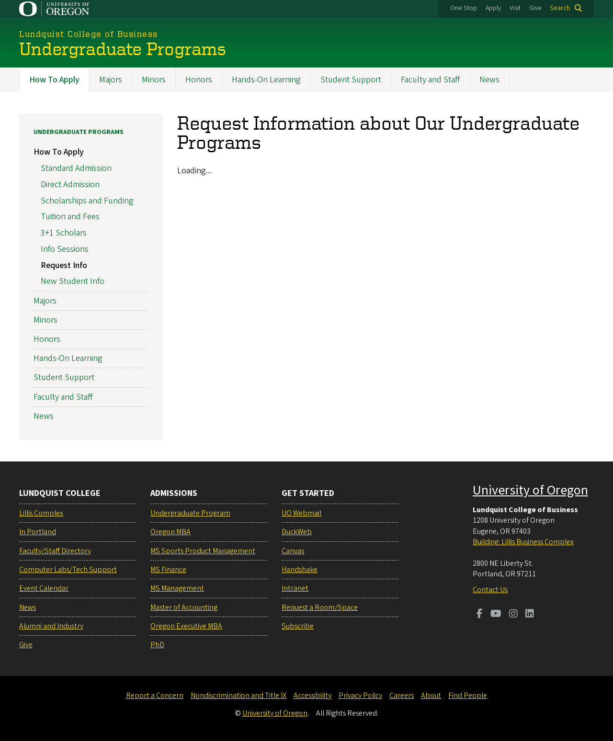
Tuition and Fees (70, 217)
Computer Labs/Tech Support (68, 569)
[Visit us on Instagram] (513, 614)
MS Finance (168, 569)
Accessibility (312, 695)
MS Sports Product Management (202, 551)
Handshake (300, 569)
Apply (493, 8)
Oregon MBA (170, 532)
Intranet (295, 588)
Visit (515, 8)
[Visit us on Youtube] (496, 614)
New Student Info (72, 281)
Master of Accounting (183, 607)
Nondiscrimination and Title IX (238, 695)
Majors (110, 80)
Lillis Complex (41, 513)
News (489, 80)
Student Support (350, 80)
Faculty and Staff (430, 80)
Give (535, 8)
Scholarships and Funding (87, 200)
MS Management (177, 588)
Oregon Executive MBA (186, 626)
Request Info (64, 265)
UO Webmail (301, 513)
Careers (401, 695)
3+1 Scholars (64, 233)
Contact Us (490, 589)
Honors (198, 80)
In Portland (37, 532)
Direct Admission (70, 184)
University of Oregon (530, 490)
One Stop (463, 8)
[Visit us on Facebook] (480, 614)
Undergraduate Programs (79, 132)
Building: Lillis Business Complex (523, 542)
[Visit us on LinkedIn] (530, 614)
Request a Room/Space (320, 607)
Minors (154, 80)
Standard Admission (76, 168)
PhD (157, 645)
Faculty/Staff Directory (55, 551)
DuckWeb (297, 532)
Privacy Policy (360, 695)
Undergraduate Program (190, 513)
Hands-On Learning (266, 80)
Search (560, 8)
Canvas (293, 551)
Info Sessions (65, 249)
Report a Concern (154, 695)
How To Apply (54, 80)
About (431, 695)
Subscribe (298, 626)
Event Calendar (43, 588)
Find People (467, 695)
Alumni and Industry (51, 626)
